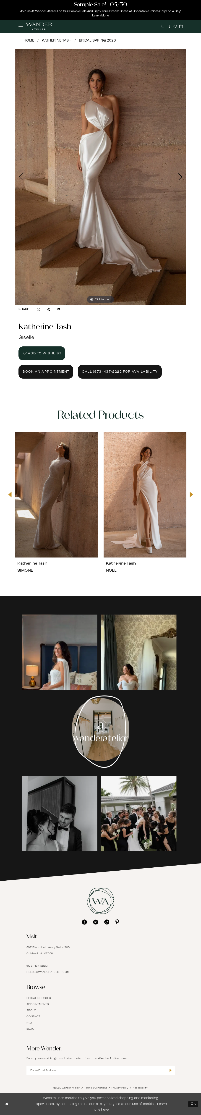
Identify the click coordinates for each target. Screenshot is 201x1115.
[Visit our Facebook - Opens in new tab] (84, 922)
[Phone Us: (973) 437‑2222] (162, 26)
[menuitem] (20, 26)
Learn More (100, 15)
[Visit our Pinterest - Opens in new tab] (117, 922)
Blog (30, 1029)
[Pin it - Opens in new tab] (48, 309)
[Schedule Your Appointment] (181, 26)
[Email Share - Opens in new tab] (58, 309)
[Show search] (168, 26)
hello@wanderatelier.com (48, 972)
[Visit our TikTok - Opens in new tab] (107, 922)
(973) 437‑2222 (37, 966)
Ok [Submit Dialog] (193, 1104)
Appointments (37, 1004)
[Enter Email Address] (100, 1070)
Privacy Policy (120, 1088)
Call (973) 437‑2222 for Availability (120, 372)
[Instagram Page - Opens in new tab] (100, 731)
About (31, 1010)
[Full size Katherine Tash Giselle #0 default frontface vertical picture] (100, 177)
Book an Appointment (46, 372)
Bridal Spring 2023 (97, 40)
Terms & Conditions (95, 1088)
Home (28, 40)
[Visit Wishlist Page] (175, 26)
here (105, 1110)
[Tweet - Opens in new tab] (38, 309)
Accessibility (140, 1088)
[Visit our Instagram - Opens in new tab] (95, 922)
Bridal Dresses (38, 998)
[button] (20, 26)
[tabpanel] (100, 177)
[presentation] (56, 494)
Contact (33, 1016)
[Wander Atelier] (39, 26)
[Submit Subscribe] (171, 1071)
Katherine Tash (56, 40)
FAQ (29, 1022)
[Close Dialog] (7, 1104)
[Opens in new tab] (61, 652)
